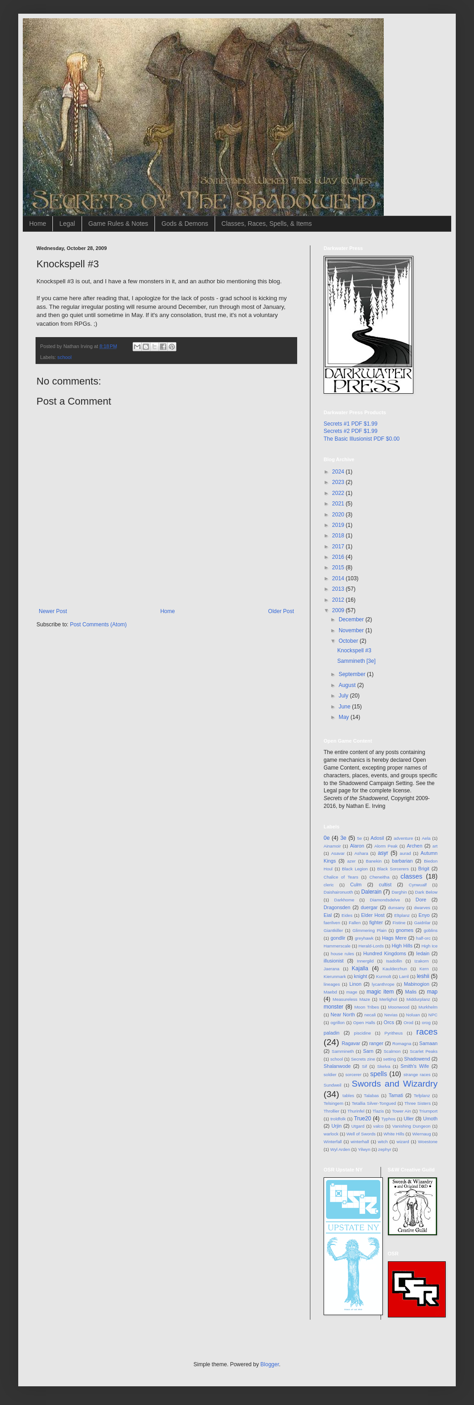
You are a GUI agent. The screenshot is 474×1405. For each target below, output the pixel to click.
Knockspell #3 (354, 650)
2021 (339, 503)
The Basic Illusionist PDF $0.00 (362, 439)
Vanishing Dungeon (411, 1126)
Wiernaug (421, 1133)
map (432, 992)
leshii (423, 976)
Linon (355, 984)
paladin (332, 1033)
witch (383, 1141)
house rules (342, 953)
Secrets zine (363, 1059)
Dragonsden (337, 907)
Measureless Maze (351, 999)
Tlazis (378, 1111)
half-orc (423, 938)
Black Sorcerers (393, 868)
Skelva (384, 1066)
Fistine (398, 922)
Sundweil (332, 1085)
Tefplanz (422, 1095)
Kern (423, 968)
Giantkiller (333, 930)
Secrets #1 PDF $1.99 (350, 424)
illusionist (334, 960)
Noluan (413, 1014)
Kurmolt (383, 976)
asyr (383, 853)
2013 (339, 589)
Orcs (389, 1022)
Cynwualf (418, 884)
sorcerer (353, 1074)
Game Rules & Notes (118, 223)
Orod (408, 1022)
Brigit (424, 868)
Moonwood (398, 1007)
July (344, 695)
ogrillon (337, 1022)
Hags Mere (394, 938)
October (349, 641)
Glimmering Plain (369, 930)
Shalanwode (337, 1066)
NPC (433, 1014)
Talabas (371, 1095)
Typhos (388, 1118)
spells (378, 1073)
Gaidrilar (422, 922)
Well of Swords (361, 1133)
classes (411, 876)
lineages (332, 984)
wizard (403, 1141)
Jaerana (332, 968)
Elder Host (372, 915)
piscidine (362, 1033)
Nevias (390, 1014)
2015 (339, 567)
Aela (426, 838)
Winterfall (333, 1141)
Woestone (428, 1141)
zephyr (385, 1149)
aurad (405, 853)
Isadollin (394, 960)
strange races (416, 1074)
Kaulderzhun (394, 968)
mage (351, 991)
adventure (403, 838)
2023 (339, 482)
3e (343, 838)
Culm (355, 884)
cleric (329, 884)
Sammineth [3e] (356, 661)
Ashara (361, 853)
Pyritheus (394, 1033)
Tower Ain (401, 1111)
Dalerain (371, 892)
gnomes (404, 930)
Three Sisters (417, 1103)
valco (378, 1126)
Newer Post (53, 611)
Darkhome (344, 899)
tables (349, 1095)
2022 (339, 493)
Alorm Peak (385, 845)
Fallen (355, 922)
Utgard (358, 1126)
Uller (409, 1118)
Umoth (430, 1118)
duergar (369, 907)
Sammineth (343, 1051)
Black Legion (355, 868)
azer (351, 861)
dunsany (396, 907)
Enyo (424, 915)
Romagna (402, 1043)
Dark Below (426, 892)
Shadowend (417, 1059)
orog (426, 1022)
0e (327, 838)
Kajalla (360, 968)
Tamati (396, 1095)
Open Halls (364, 1022)
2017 (339, 546)
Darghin (399, 892)
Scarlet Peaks (424, 1051)
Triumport (428, 1111)
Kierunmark (335, 976)
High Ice (430, 945)
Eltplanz (402, 915)
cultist (385, 884)
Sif (364, 1066)
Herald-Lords (371, 945)
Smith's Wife (415, 1066)
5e (359, 838)
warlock (331, 1133)
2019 (339, 525)
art (435, 845)
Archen (414, 845)
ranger (376, 1043)
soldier (330, 1074)
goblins (431, 930)
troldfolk (338, 1118)
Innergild (365, 960)
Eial (328, 915)
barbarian (402, 861)
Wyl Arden (340, 1149)
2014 (339, 578)
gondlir (337, 938)
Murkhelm (428, 1007)
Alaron (357, 845)
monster (333, 1007)
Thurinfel (355, 1111)
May (344, 717)
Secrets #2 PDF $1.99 (350, 431)
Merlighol (388, 999)
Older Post (281, 611)
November (352, 630)
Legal (67, 223)
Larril (404, 976)
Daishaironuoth (338, 892)
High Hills (402, 945)
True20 (362, 1118)
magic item (380, 992)
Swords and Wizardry (395, 1083)
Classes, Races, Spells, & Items (267, 223)
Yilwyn (364, 1149)
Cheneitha (380, 876)
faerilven (332, 922)
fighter (376, 922)
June (345, 706)
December (352, 619)
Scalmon (392, 1051)
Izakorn (421, 960)
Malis (411, 991)
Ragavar (351, 1043)
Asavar (338, 853)
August (348, 685)
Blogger (269, 1364)
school (64, 357)
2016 (339, 557)
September (353, 674)
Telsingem (333, 1103)
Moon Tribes (366, 1007)
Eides (346, 915)
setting (389, 1059)
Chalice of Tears (341, 876)
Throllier (332, 1111)
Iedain (422, 953)
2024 (339, 471)
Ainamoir (332, 845)
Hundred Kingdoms (384, 953)
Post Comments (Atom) (98, 624)
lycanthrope (383, 984)
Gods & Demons (184, 223)
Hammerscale (337, 945)
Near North (342, 1014)
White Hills (394, 1133)
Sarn (368, 1051)
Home (37, 223)
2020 (339, 514)
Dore (421, 899)
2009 (339, 610)
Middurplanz (418, 999)
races (427, 1031)
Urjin (336, 1126)
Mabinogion (416, 984)
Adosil (377, 838)
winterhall (359, 1141)
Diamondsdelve (385, 899)
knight (360, 976)
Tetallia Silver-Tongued (374, 1103)
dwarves (422, 907)
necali (370, 1014)
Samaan (428, 1043)
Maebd (330, 991)
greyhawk (364, 938)
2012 (339, 600)
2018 (339, 535)
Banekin (374, 861)
